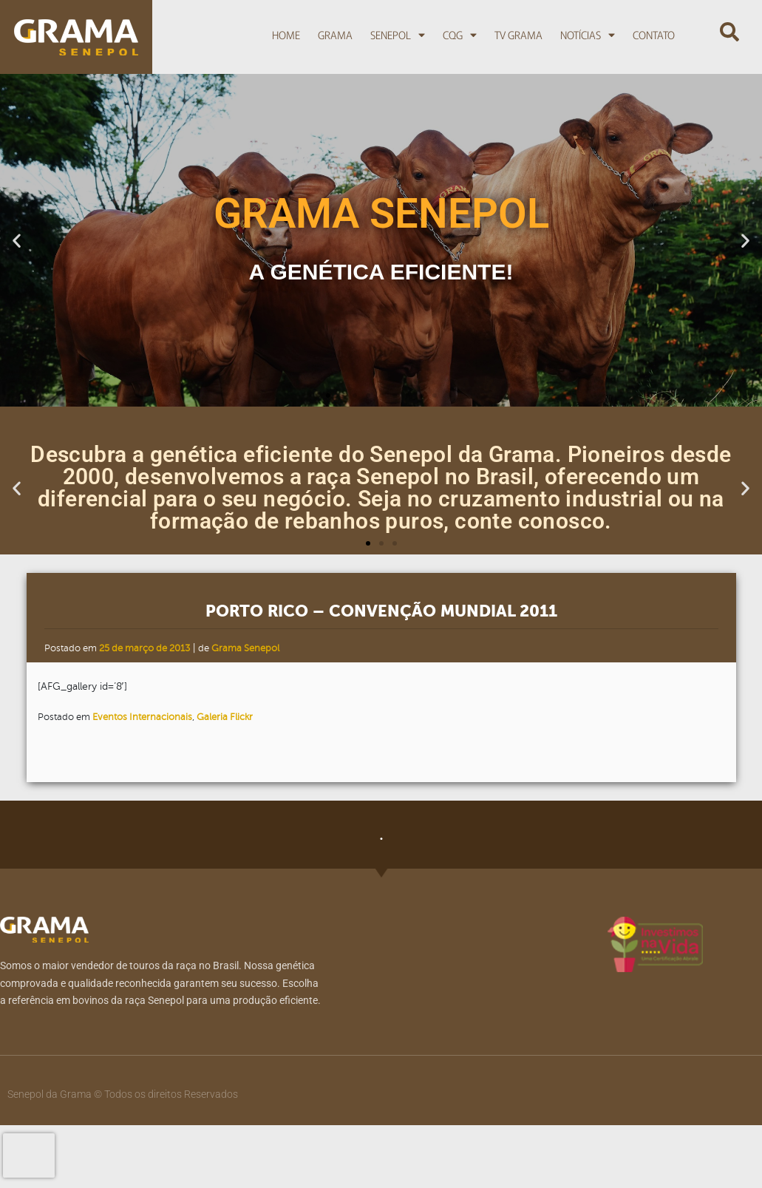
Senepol (397, 34)
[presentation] (29, 1155)
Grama (335, 34)
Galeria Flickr (225, 717)
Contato (654, 34)
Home (286, 34)
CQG (460, 34)
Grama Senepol (245, 648)
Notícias (587, 34)
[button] (729, 32)
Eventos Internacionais (142, 717)
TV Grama (518, 34)
